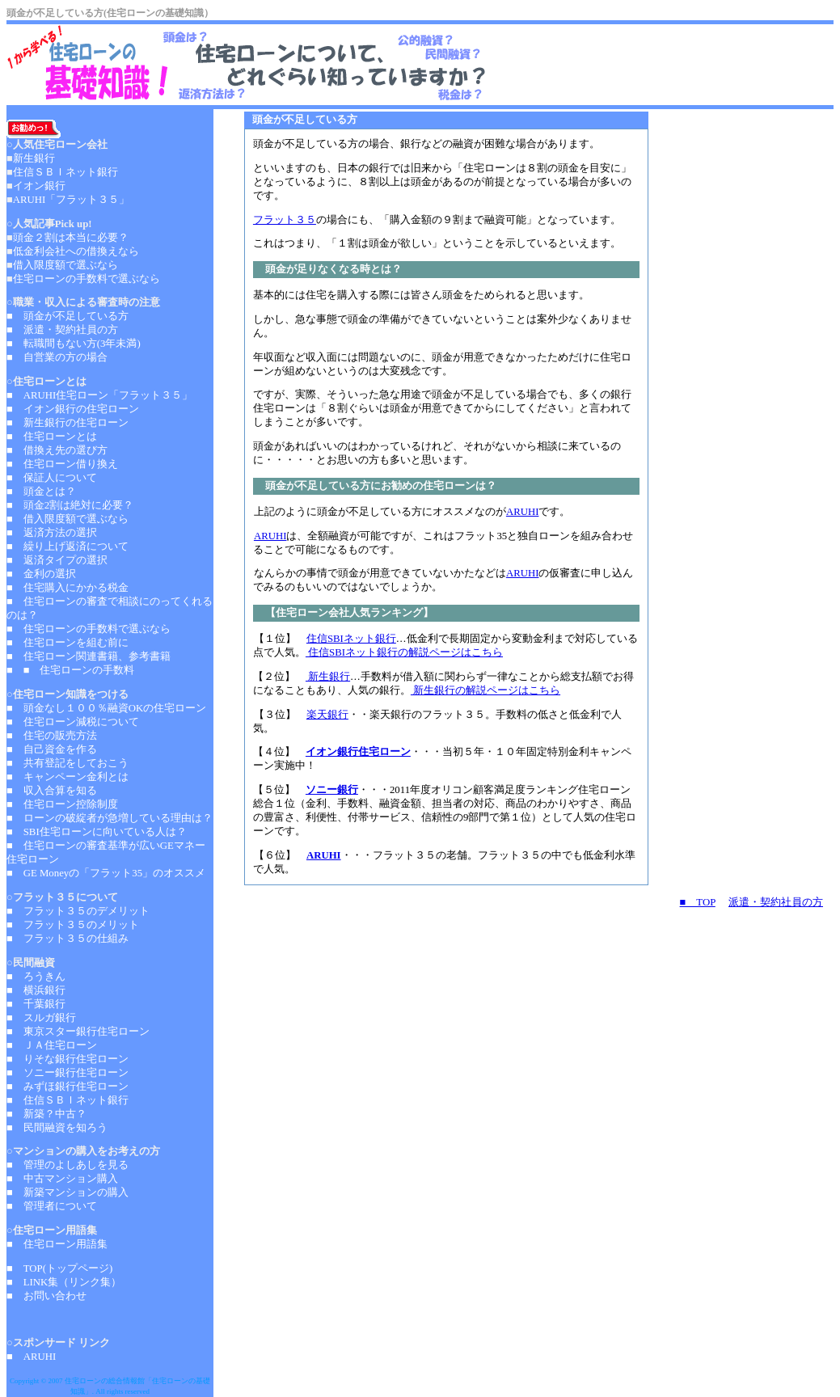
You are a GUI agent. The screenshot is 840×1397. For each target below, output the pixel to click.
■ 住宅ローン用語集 (57, 1244)
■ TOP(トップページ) (59, 1268)
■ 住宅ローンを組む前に (67, 642)
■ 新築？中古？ (46, 1114)
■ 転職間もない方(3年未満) (73, 343)
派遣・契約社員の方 (775, 902)
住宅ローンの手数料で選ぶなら (86, 279)
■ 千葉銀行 (35, 1004)
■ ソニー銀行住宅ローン (67, 1072)
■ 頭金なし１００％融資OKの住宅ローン (106, 708)
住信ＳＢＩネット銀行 (65, 172)
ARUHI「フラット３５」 (71, 199)
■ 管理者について (51, 1206)
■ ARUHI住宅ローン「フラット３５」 (99, 395)
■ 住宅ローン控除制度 (62, 804)
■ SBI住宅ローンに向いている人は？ (96, 832)
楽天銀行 (327, 714)
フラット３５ (284, 220)
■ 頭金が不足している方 (67, 316)
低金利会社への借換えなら (76, 251)
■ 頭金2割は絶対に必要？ (69, 505)
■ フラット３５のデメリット (78, 911)
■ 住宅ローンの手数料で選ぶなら (88, 629)
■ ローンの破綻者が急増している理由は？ (109, 818)
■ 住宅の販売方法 (51, 735)
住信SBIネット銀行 (351, 638)
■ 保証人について (51, 477)
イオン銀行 (39, 186)
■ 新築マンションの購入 (67, 1192)
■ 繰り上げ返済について (67, 546)
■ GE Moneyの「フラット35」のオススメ (105, 873)
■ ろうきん (35, 976)
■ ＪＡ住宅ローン (51, 1045)
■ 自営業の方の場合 (57, 357)
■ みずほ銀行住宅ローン (67, 1086)
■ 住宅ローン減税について (72, 722)
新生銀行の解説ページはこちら (485, 690)
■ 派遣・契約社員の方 (62, 330)
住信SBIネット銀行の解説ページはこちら (404, 652)
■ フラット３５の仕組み (67, 938)
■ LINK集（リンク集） (63, 1282)
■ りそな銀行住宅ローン (67, 1059)
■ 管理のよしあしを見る (67, 1165)
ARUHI (522, 511)
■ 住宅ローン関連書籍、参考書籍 (88, 656)
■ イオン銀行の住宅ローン (72, 409)
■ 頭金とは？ (41, 491)
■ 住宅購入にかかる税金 (67, 587)
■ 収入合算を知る (51, 790)
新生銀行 (328, 676)
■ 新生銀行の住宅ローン (67, 422)
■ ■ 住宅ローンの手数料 (70, 670)
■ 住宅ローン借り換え (62, 464)
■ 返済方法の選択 (51, 532)
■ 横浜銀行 (35, 990)
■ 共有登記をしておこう (67, 763)
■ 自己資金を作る (51, 749)
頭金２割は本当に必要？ (71, 237)
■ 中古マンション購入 (62, 1178)
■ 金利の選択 (41, 574)
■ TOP (697, 902)
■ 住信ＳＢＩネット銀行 (67, 1100)
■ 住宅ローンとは (51, 436)
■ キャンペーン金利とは (67, 777)
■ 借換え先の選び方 (57, 450)
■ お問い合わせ (46, 1296)
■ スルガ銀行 (41, 1017)
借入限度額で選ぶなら (65, 265)
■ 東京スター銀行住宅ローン (78, 1031)
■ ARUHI (32, 1356)
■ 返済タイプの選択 (57, 560)
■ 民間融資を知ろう (57, 1127)
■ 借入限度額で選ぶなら (67, 519)
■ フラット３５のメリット (72, 925)
